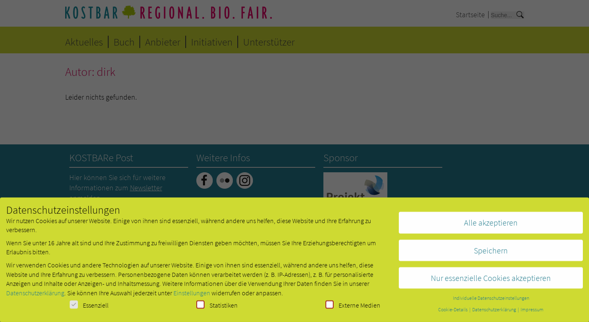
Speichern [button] (491, 253)
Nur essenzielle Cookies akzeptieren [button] (491, 281)
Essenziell (89, 308)
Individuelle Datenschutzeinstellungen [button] (491, 301)
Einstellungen (191, 296)
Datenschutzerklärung (35, 296)
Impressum (532, 313)
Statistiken (217, 308)
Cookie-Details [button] (453, 313)
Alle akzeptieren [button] (491, 226)
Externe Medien (352, 308)
